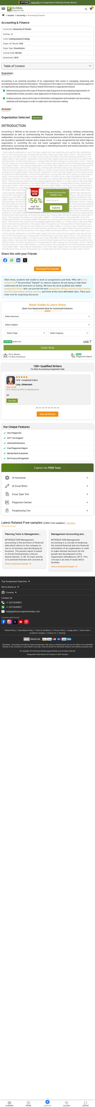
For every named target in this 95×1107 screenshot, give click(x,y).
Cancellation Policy (25, 1081)
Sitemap (62, 1084)
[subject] (47, 325)
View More (71, 737)
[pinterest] (26, 1073)
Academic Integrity (37, 1084)
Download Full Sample (47, 268)
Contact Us (51, 1084)
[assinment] (47, 316)
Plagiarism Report (84, 355)
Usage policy (72, 1081)
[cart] (91, 9)
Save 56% (35, 2)
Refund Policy (10, 1081)
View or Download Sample (16, 764)
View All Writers (47, 628)
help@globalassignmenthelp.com (20, 1062)
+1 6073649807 (11, 1054)
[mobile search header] (86, 8)
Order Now (47, 347)
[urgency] (69, 333)
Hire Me (12, 400)
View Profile (11, 387)
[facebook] (5, 260)
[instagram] (9, 1073)
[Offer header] (24, 2)
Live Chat (85, 1104)
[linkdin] (18, 260)
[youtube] (20, 1073)
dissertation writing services (27, 291)
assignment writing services (62, 288)
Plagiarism (9, 1104)
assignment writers (13, 288)
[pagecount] (26, 333)
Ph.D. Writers (17, 355)
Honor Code (84, 1081)
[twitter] (25, 260)
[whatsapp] (12, 260)
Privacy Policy (59, 1081)
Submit (56, 207)
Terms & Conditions (43, 1081)
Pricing (28, 1104)
